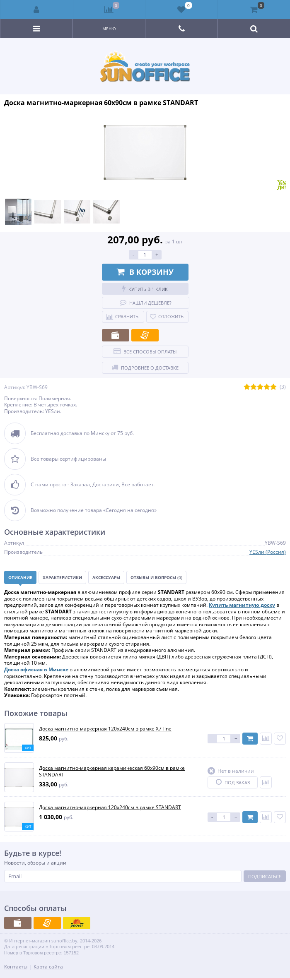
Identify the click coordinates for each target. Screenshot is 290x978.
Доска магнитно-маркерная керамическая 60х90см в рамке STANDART (112, 771)
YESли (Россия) (267, 551)
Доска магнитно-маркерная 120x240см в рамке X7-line (105, 729)
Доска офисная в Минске (36, 669)
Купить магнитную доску (242, 604)
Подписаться (265, 876)
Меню (109, 28)
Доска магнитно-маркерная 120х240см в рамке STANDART (110, 807)
